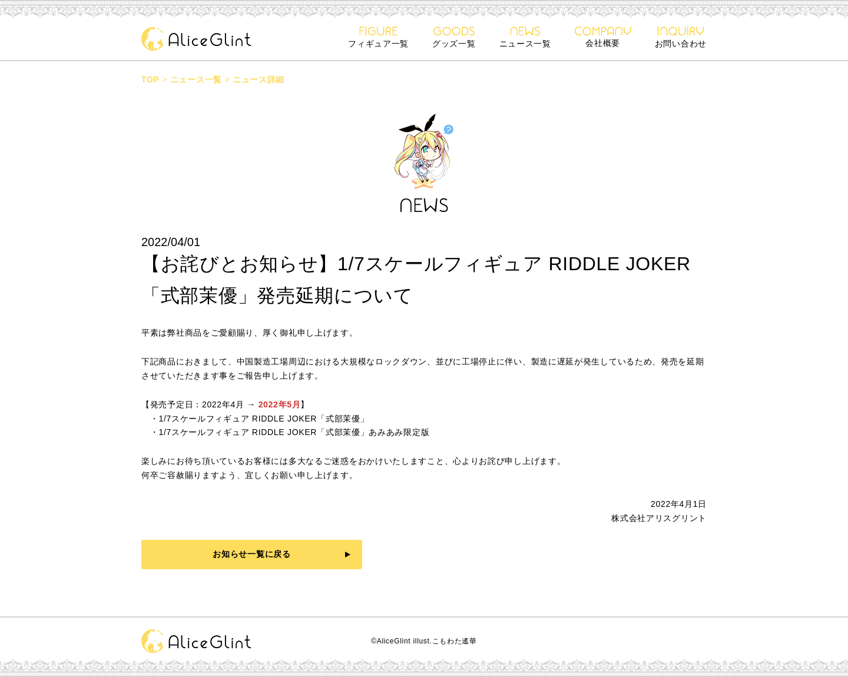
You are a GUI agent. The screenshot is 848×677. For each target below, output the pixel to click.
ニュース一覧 (525, 37)
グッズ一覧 (454, 37)
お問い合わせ (681, 37)
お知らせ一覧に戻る (251, 554)
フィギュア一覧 (378, 37)
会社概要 (603, 37)
